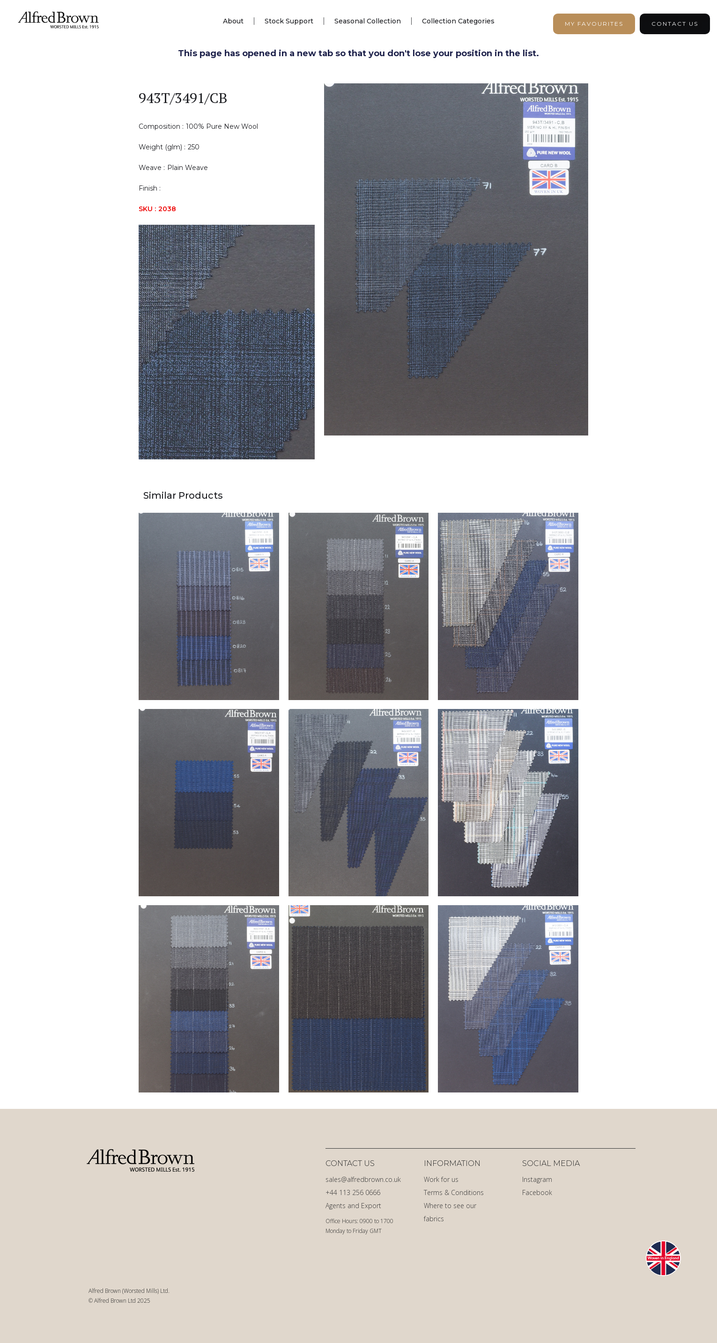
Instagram (537, 1179)
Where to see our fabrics (450, 1212)
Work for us (441, 1179)
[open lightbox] (456, 271)
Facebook (537, 1192)
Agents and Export (353, 1205)
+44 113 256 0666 (352, 1192)
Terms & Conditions (454, 1192)
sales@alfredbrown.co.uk (363, 1179)
